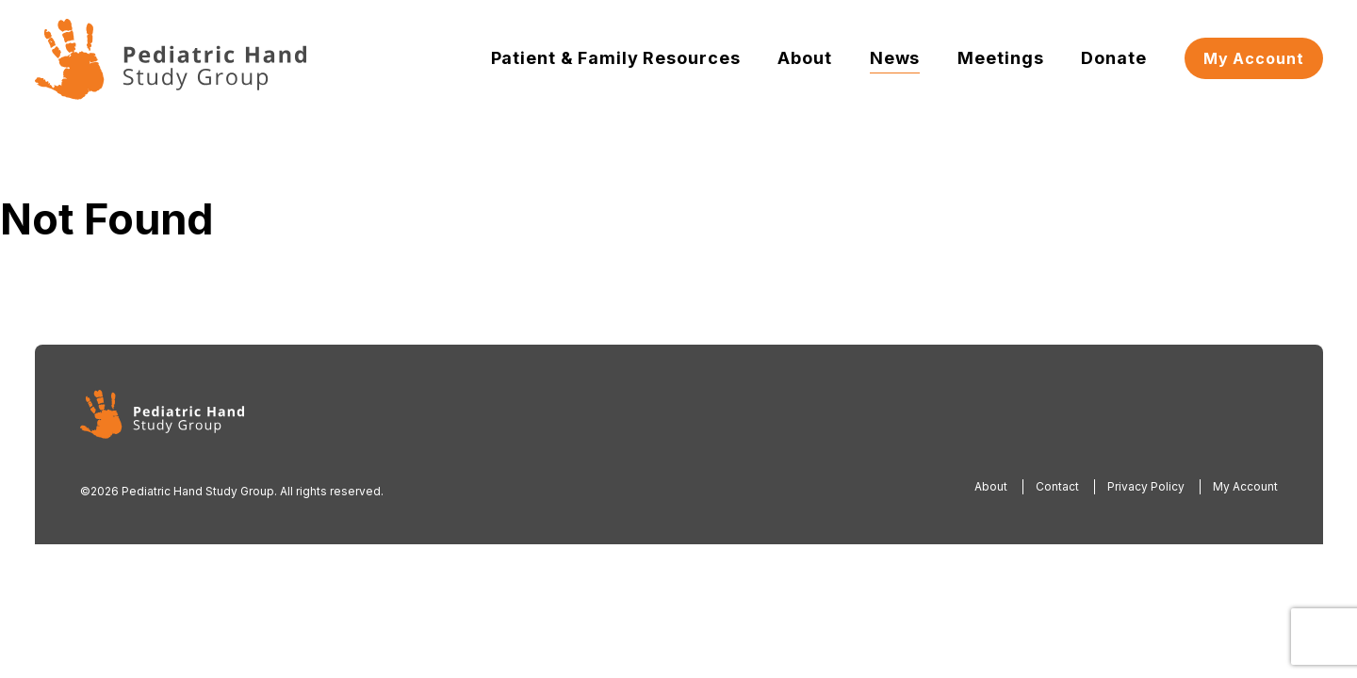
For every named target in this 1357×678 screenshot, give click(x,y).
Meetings (1000, 58)
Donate (1113, 58)
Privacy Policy (1146, 486)
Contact (1057, 486)
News (895, 58)
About (804, 58)
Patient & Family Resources (616, 58)
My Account (1253, 58)
